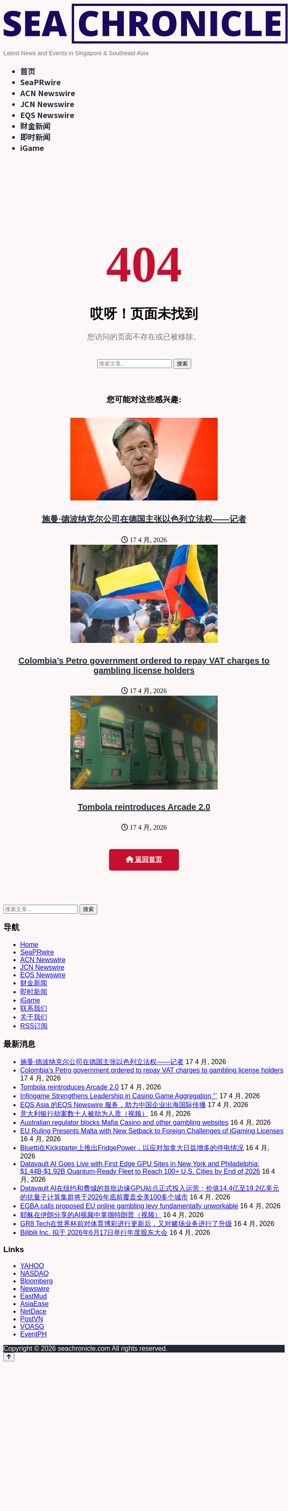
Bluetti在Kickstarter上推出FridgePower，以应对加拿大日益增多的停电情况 (132, 1147)
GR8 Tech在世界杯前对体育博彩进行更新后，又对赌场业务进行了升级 (126, 1223)
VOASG (32, 1326)
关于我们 (33, 1017)
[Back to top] (8, 1356)
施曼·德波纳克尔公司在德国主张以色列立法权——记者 (144, 519)
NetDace (33, 1311)
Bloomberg (36, 1281)
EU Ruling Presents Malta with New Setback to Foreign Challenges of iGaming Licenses (151, 1131)
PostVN (31, 1319)
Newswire (34, 1288)
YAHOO (32, 1265)
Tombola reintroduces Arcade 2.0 (144, 807)
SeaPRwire (40, 81)
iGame (32, 147)
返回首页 (144, 859)
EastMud (33, 1296)
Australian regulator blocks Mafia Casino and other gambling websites (124, 1122)
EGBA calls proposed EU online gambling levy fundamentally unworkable (129, 1206)
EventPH (33, 1334)
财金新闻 (35, 125)
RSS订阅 (34, 1026)
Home (29, 944)
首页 (27, 70)
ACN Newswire (47, 92)
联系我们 (33, 1008)
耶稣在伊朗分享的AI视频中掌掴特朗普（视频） (90, 1214)
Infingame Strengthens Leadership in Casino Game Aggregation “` (119, 1096)
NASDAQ (34, 1273)
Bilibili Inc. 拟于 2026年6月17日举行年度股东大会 (94, 1232)
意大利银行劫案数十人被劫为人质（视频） (84, 1113)
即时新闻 (35, 136)
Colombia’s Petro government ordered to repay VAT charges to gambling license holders (144, 665)
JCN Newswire (47, 103)
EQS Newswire (47, 114)
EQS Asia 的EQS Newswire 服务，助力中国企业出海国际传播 (113, 1104)
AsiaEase (34, 1303)
